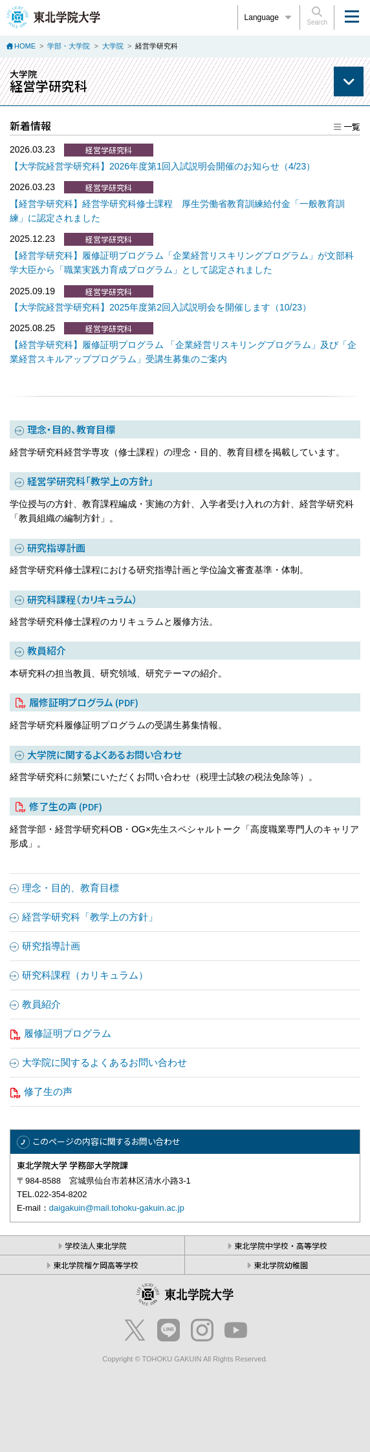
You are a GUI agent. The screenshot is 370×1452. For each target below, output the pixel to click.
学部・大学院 (68, 46)
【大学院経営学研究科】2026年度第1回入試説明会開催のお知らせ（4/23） (162, 166)
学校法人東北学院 (96, 1245)
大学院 (113, 46)
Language (269, 17)
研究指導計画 (56, 547)
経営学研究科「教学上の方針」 (90, 481)
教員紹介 (46, 650)
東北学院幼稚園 (281, 1264)
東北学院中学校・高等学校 (280, 1245)
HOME (25, 46)
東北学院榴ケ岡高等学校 (95, 1264)
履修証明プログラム (83, 702)
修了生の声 (65, 806)
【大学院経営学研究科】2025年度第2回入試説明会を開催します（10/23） (160, 307)
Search (317, 16)
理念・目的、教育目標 (71, 429)
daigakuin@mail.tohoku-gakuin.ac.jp (116, 1208)
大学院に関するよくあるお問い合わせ (104, 754)
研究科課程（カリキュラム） (82, 599)
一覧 (351, 126)
